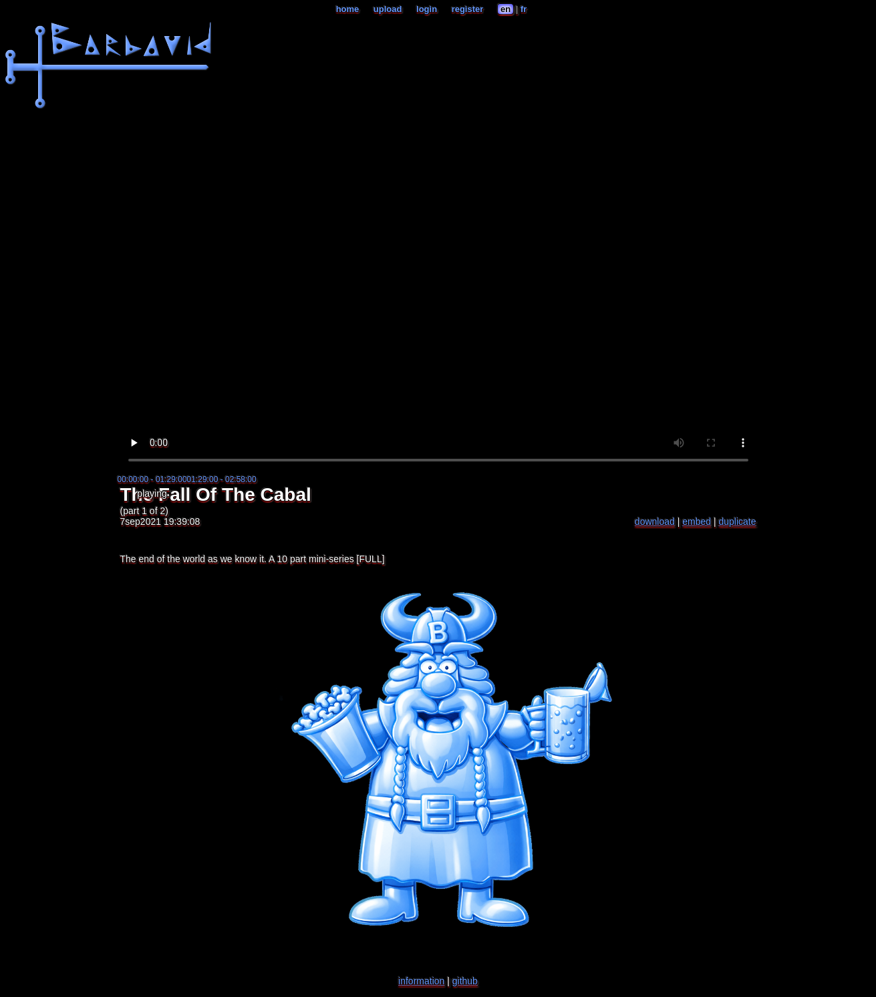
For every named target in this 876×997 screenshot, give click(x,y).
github (465, 981)
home (347, 9)
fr (524, 9)
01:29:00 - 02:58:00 (222, 479)
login (426, 9)
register (468, 9)
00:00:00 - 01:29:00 (152, 479)
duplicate (737, 521)
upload (388, 9)
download (655, 521)
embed (696, 521)
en (505, 9)
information (421, 981)
